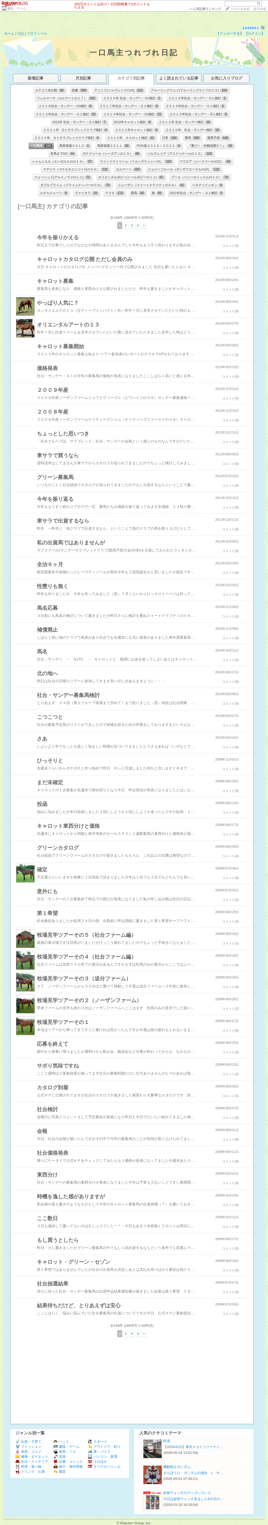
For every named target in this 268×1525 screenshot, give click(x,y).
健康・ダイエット (31, 1457)
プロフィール (37, 33)
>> (205, 9)
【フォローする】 (229, 33)
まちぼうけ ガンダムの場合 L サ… (193, 1473)
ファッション (28, 1447)
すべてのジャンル (104, 1467)
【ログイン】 (254, 33)
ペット (61, 1442)
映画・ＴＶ (64, 1452)
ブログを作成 (240, 9)
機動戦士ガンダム (177, 1467)
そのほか (97, 1462)
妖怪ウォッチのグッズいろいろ (187, 1493)
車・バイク (99, 1452)
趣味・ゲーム (16, 8)
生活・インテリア (31, 1462)
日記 (20, 33)
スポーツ (97, 1442)
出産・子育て (28, 1442)
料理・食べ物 (28, 1467)
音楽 (59, 1457)
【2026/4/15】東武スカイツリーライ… (193, 1447)
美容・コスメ (28, 1452)
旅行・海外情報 (68, 1467)
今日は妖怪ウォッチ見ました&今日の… (193, 1499)
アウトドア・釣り (104, 1447)
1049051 (250, 28)
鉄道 (166, 1441)
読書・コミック (68, 1462)
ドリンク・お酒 (30, 1472)
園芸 (59, 1472)
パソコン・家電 (102, 1457)
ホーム (9, 33)
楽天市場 (259, 9)
